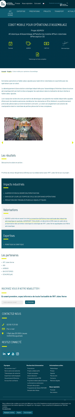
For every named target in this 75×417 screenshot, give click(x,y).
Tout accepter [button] (28, 412)
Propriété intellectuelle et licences (37, 386)
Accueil (3, 77)
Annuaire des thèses (33, 396)
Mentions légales (55, 386)
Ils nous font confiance (11, 386)
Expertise (21, 11)
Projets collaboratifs (34, 376)
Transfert (59, 11)
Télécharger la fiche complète (37, 64)
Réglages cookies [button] (9, 412)
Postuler (52, 396)
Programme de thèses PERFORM (37, 393)
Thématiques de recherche (12, 379)
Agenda (52, 379)
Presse (17, 3)
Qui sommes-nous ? (10, 374)
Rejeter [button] (19, 412)
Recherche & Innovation (35, 371)
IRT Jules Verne (10, 13)
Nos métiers (53, 398)
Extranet (37, 3)
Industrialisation (32, 381)
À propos (7, 371)
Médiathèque (8, 3)
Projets (47, 11)
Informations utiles (56, 371)
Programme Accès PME (34, 384)
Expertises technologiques (12, 381)
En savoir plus (6, 409)
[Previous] (2, 148)
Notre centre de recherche (12, 376)
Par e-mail (10, 335)
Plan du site (53, 381)
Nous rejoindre (27, 3)
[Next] (73, 148)
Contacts (53, 384)
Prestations (34, 11)
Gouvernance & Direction (12, 384)
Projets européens (33, 379)
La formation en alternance (36, 389)
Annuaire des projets (34, 391)
